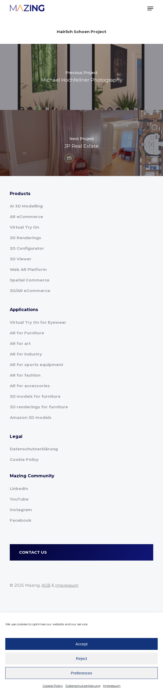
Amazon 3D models (31, 417)
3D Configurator (27, 248)
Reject (81, 658)
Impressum (111, 686)
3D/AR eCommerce (30, 290)
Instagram (21, 509)
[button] (150, 8)
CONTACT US (33, 552)
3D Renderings (25, 237)
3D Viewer (20, 258)
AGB (45, 585)
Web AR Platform (28, 269)
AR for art (20, 343)
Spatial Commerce (29, 280)
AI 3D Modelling (26, 206)
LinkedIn (19, 488)
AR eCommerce (26, 216)
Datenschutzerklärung (83, 686)
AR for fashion (25, 375)
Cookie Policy (53, 686)
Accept (82, 644)
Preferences (81, 673)
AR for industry (26, 354)
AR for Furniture (27, 332)
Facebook (20, 520)
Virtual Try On (24, 227)
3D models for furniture (35, 396)
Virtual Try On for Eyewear (38, 322)
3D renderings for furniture (39, 406)
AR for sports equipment (36, 364)
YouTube (19, 499)
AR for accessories (30, 385)
